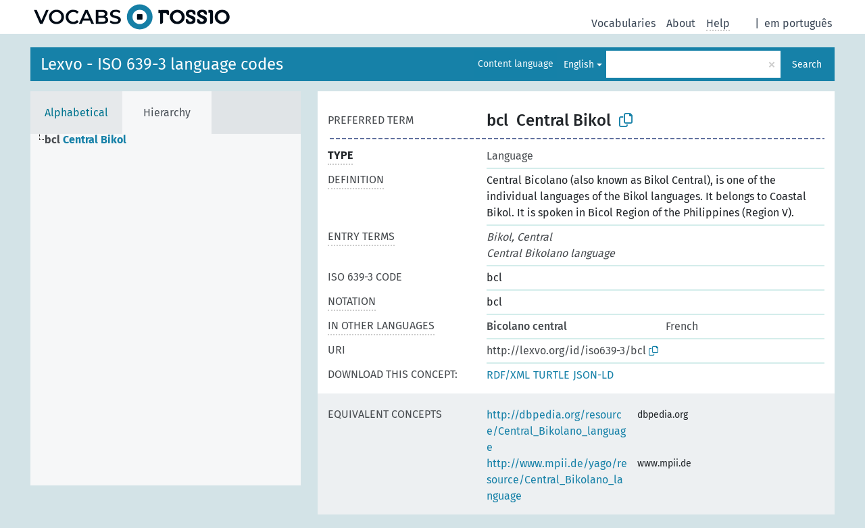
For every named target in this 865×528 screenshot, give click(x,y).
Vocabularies (623, 23)
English (579, 64)
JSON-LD (593, 374)
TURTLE (551, 374)
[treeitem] (91, 140)
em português (798, 23)
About (680, 23)
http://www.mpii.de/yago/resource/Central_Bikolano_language (557, 479)
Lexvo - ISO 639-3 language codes (162, 64)
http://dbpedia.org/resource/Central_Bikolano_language (556, 431)
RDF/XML (508, 374)
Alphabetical (76, 112)
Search (807, 64)
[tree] (165, 309)
